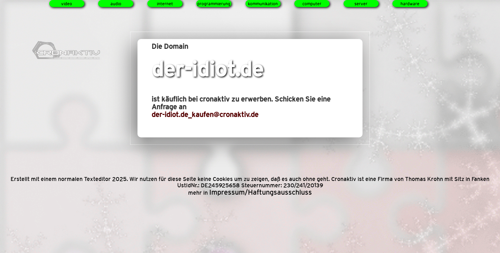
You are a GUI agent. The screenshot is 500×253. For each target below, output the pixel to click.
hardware (409, 3)
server (360, 3)
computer (311, 3)
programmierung (213, 3)
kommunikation (263, 3)
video (66, 3)
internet (165, 3)
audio (115, 3)
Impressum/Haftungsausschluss (260, 192)
